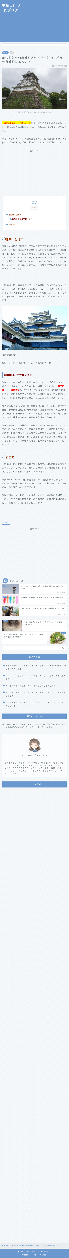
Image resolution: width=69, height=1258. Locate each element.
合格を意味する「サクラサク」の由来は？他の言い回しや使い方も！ (36, 724)
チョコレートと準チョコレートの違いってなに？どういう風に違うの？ (35, 677)
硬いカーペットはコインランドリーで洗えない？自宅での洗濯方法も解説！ (35, 694)
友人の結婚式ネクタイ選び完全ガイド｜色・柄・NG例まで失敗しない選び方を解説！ (36, 667)
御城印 (7, 523)
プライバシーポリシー (28, 1251)
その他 (5, 53)
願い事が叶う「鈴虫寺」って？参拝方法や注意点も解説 (30, 685)
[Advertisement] (45, 21)
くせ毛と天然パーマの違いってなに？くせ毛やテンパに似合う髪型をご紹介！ (35, 704)
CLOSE (34, 208)
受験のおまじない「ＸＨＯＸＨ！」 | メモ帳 (28, 727)
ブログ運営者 (44, 1251)
